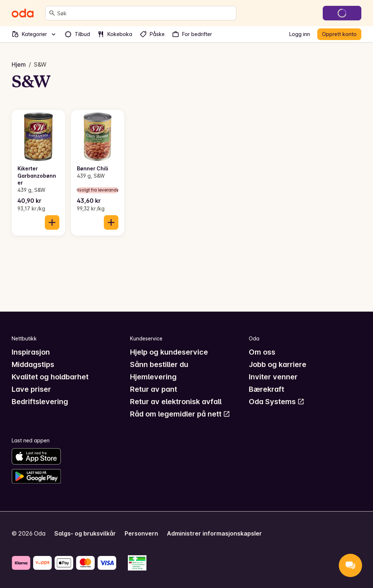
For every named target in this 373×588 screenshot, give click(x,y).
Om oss (262, 352)
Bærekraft (266, 389)
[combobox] (145, 13)
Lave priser (31, 389)
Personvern (141, 533)
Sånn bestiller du (159, 364)
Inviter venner (273, 376)
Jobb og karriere (277, 364)
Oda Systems (277, 401)
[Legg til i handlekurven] (52, 222)
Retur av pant (153, 389)
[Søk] (52, 13)
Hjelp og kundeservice (169, 352)
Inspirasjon (31, 352)
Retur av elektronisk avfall (175, 401)
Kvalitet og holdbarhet (50, 376)
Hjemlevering (153, 376)
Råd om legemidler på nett (180, 414)
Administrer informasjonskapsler (214, 533)
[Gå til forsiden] (23, 13)
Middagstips (33, 364)
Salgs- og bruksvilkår (85, 533)
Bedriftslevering (40, 401)
